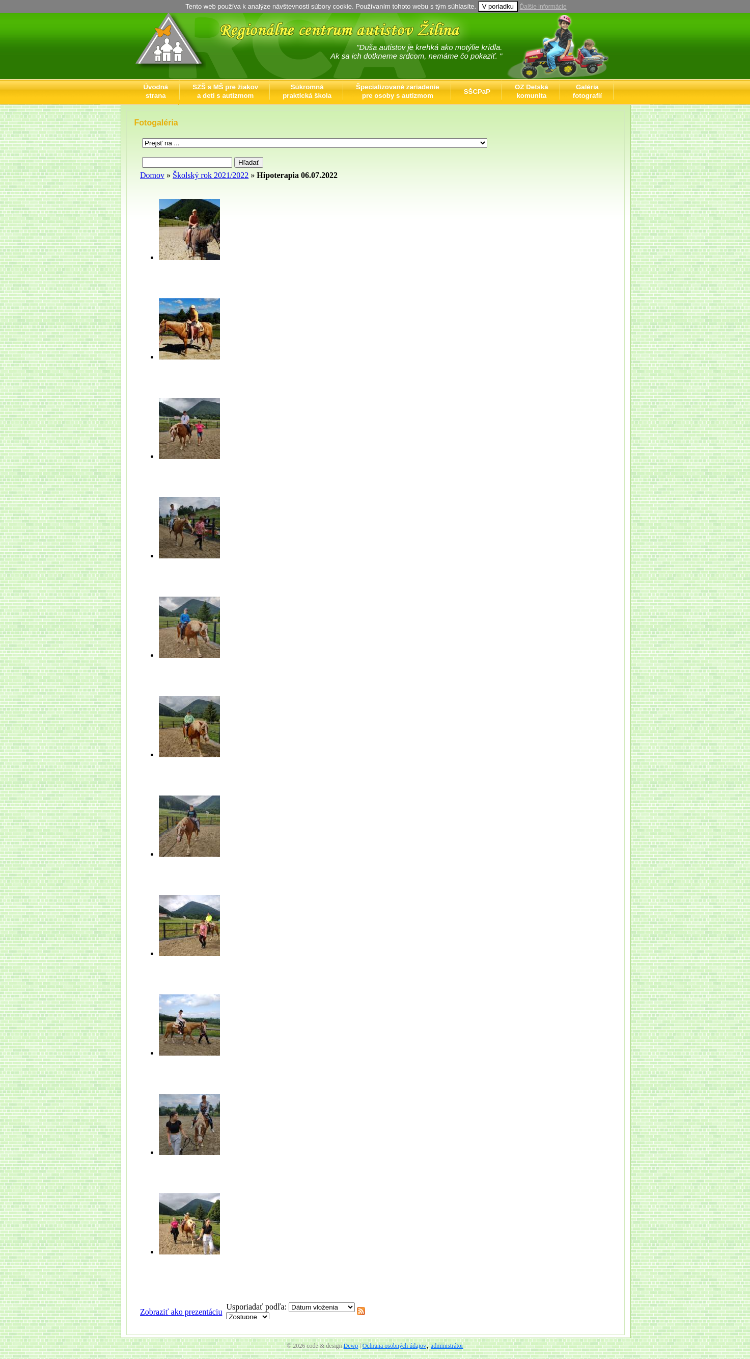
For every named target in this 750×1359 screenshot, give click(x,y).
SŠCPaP (477, 91)
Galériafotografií (587, 91)
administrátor (447, 1345)
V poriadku (498, 6)
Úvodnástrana (156, 91)
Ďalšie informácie (543, 6)
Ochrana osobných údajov (394, 1345)
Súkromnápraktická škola (307, 91)
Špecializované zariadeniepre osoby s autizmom (397, 91)
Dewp (351, 1345)
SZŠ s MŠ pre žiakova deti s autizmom (225, 91)
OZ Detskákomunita (531, 91)
